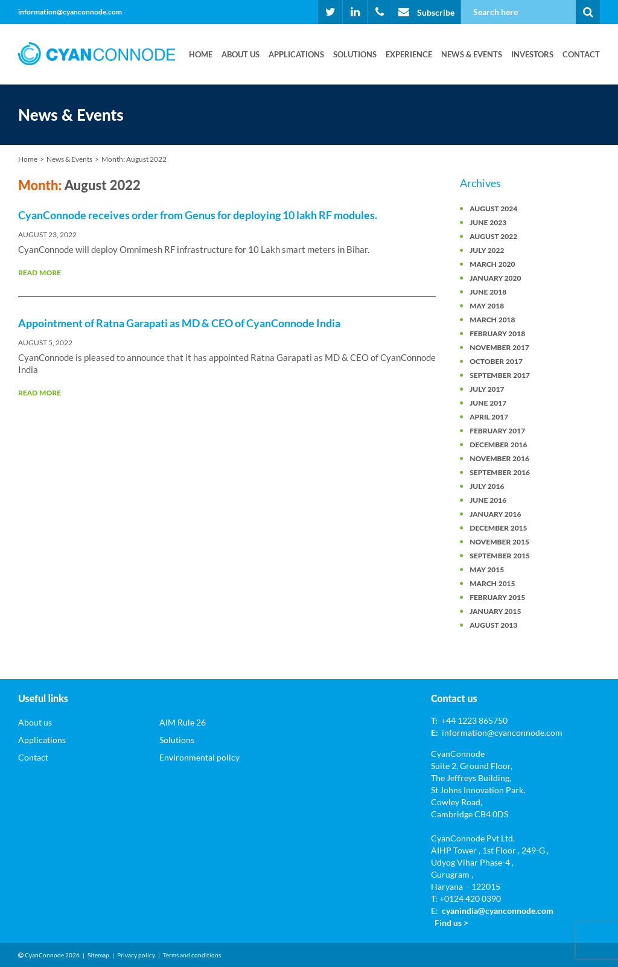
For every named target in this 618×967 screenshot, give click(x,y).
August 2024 (493, 208)
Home (200, 54)
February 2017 (497, 430)
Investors (532, 54)
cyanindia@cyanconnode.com (497, 910)
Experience (409, 54)
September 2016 (500, 472)
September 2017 (500, 375)
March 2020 (492, 264)
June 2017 (488, 402)
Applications (296, 54)
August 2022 (493, 236)
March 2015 (492, 583)
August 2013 (493, 625)
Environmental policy (199, 757)
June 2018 (488, 291)
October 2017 (496, 361)
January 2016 (495, 514)
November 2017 (499, 347)
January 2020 (495, 277)
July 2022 (487, 250)
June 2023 (488, 222)
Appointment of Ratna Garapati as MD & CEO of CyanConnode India (179, 323)
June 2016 (488, 500)
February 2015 (497, 597)
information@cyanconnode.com (70, 11)
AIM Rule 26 (182, 722)
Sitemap (98, 955)
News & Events (471, 54)
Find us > (451, 923)
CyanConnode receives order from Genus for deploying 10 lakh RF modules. (197, 215)
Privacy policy (136, 955)
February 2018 (497, 333)
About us (240, 54)
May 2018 (487, 305)
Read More (39, 272)
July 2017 (487, 389)
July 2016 (487, 486)
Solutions (355, 54)
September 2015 (500, 555)
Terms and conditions (192, 955)
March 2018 (492, 319)
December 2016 (498, 444)
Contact (581, 54)
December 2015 (498, 527)
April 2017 (489, 416)
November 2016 (499, 458)
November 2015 (499, 541)
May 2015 (487, 569)
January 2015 (495, 611)
